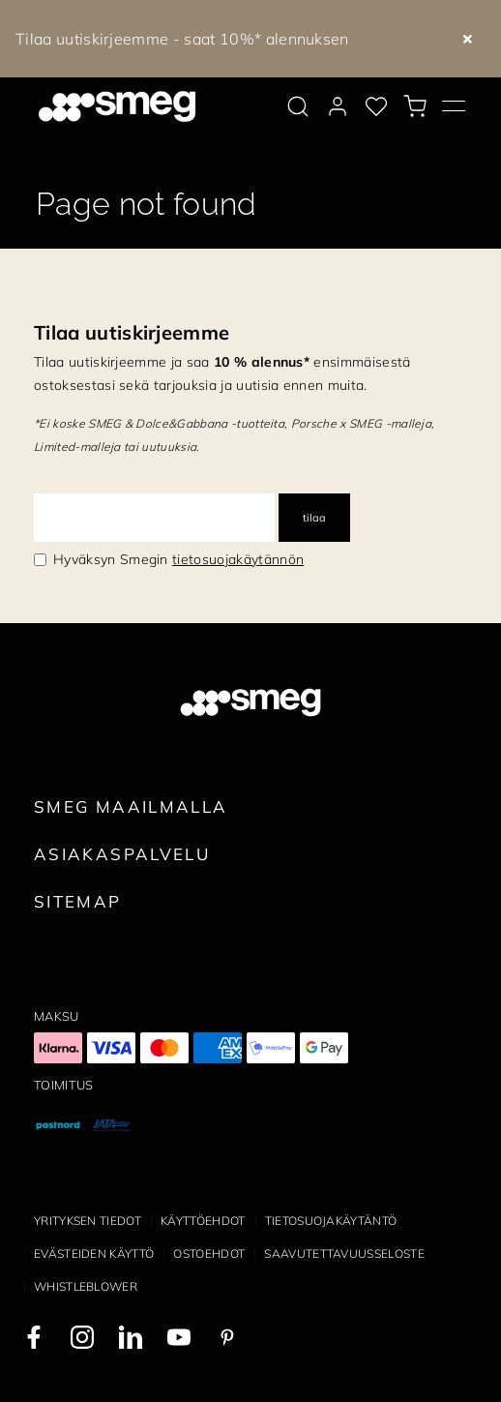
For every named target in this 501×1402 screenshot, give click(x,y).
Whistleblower (85, 1286)
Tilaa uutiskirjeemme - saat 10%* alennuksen (182, 38)
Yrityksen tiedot (87, 1220)
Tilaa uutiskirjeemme (131, 332)
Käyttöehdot (203, 1220)
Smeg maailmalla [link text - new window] (131, 806)
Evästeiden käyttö (94, 1253)
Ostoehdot (209, 1253)
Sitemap (78, 901)
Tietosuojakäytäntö (331, 1220)
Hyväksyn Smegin (178, 559)
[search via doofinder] (297, 106)
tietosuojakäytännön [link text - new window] (238, 559)
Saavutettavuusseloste (344, 1253)
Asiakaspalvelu (122, 854)
